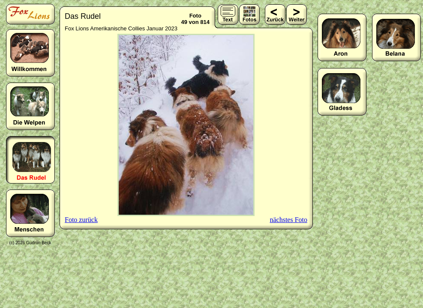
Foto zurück (81, 219)
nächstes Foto (288, 219)
